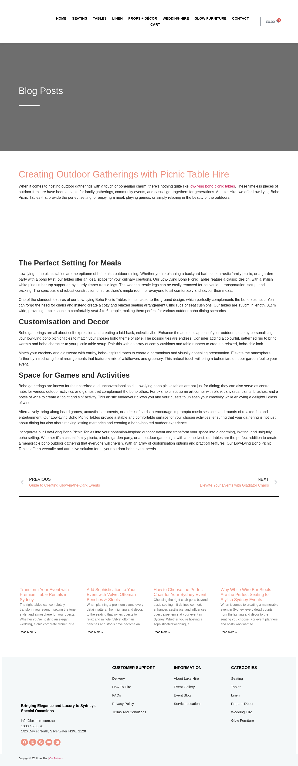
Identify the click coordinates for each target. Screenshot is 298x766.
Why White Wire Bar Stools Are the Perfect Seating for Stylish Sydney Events (246, 594)
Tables (100, 18)
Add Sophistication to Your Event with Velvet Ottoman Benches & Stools (111, 594)
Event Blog (182, 695)
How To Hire (121, 687)
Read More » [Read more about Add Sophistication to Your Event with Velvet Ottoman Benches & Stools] (95, 632)
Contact (240, 18)
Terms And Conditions (129, 712)
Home (61, 18)
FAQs (116, 695)
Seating (80, 18)
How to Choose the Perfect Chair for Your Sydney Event (180, 592)
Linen (117, 18)
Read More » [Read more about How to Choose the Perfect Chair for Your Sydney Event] (162, 632)
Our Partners (56, 758)
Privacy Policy (123, 704)
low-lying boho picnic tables (212, 186)
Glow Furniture (210, 18)
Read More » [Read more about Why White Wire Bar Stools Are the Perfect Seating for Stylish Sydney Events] (229, 632)
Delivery (118, 678)
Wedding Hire (176, 18)
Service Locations (187, 704)
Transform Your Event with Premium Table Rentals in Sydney (44, 594)
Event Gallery (184, 687)
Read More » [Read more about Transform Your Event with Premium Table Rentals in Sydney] (28, 632)
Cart (155, 24)
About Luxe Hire (186, 678)
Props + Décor (142, 18)
